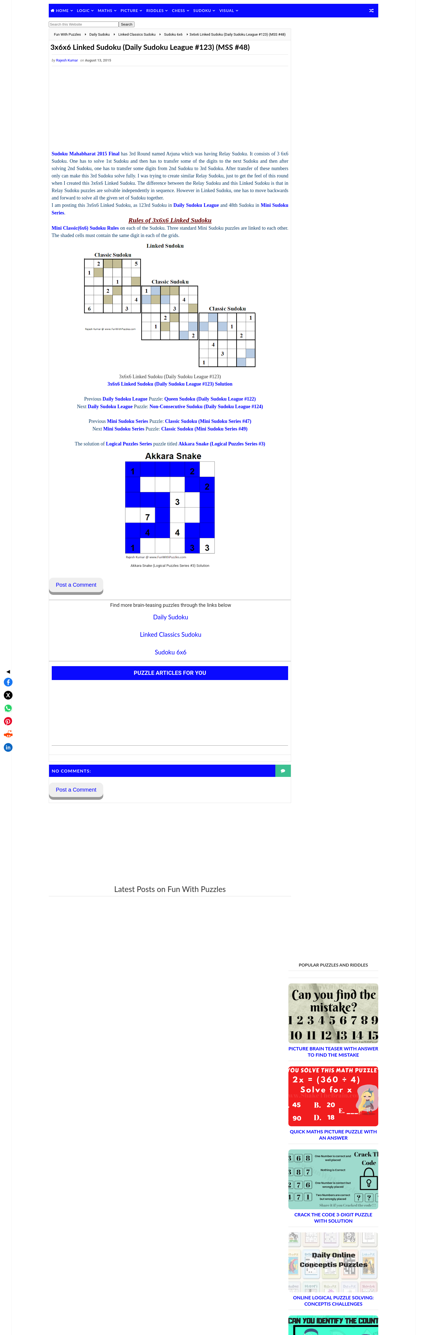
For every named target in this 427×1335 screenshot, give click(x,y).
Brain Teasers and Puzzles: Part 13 (318, 1089)
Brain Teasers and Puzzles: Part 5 (316, 1013)
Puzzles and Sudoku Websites (305, 1245)
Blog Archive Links (295, 1210)
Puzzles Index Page (296, 1238)
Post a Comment (84, 611)
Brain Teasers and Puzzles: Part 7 (316, 1032)
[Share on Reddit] (6, 691)
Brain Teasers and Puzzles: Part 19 (318, 1146)
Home (70, 10)
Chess (186, 10)
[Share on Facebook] (6, 638)
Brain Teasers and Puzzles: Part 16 (318, 1118)
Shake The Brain (293, 1286)
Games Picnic (292, 1304)
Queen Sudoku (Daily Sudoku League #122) (203, 424)
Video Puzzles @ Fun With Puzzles (309, 1252)
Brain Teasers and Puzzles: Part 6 (316, 1023)
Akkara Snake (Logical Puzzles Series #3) (215, 469)
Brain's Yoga (290, 1295)
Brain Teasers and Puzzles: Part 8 (316, 1042)
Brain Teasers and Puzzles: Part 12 (318, 1080)
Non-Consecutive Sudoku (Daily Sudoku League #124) (200, 432)
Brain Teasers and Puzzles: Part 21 (318, 1165)
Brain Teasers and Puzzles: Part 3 (316, 994)
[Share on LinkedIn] (6, 704)
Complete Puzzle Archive (307, 1175)
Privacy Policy (292, 1231)
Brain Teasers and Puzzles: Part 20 (318, 1156)
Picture (138, 10)
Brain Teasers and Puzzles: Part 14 (318, 1099)
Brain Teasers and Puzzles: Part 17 (318, 1127)
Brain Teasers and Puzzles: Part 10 (318, 1061)
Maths (113, 10)
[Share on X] (6, 652)
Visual (235, 10)
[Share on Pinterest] (6, 678)
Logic (91, 10)
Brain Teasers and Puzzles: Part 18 (318, 1137)
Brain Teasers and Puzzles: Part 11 (318, 1070)
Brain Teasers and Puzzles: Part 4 (316, 1004)
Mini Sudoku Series (80, 238)
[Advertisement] (163, 128)
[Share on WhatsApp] (6, 665)
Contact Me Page (294, 1217)
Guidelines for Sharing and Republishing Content (321, 1224)
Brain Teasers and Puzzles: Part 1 (316, 975)
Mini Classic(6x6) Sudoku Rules (95, 254)
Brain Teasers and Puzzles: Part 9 (316, 1051)
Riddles (163, 10)
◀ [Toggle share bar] (6, 628)
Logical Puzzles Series (122, 469)
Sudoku (210, 10)
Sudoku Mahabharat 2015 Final (94, 172)
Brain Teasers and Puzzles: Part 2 (316, 985)
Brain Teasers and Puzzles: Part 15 (318, 1108)
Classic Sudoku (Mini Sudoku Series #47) (201, 447)
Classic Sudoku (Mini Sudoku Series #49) (198, 454)
